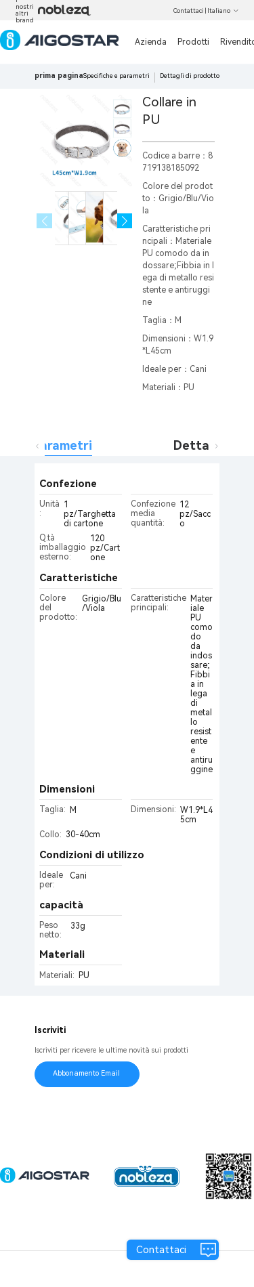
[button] (125, 221)
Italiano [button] (223, 10)
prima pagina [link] (59, 75)
